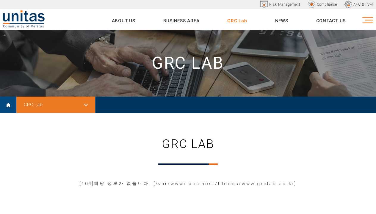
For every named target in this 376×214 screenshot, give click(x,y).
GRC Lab (237, 20)
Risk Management (284, 4)
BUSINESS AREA (181, 20)
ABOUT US (123, 20)
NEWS (281, 20)
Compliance (327, 4)
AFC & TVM (363, 4)
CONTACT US (331, 20)
